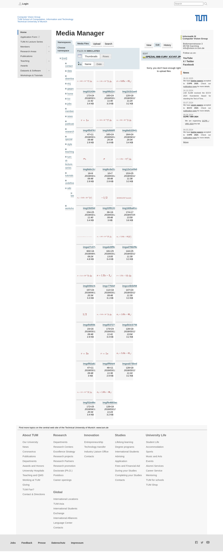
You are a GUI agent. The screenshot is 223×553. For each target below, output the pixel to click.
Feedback (26, 543)
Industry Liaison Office (96, 451)
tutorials (69, 172)
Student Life (152, 442)
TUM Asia (58, 503)
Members (25, 46)
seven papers (197, 105)
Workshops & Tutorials (31, 75)
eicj (69, 83)
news (69, 115)
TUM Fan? (28, 489)
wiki (69, 185)
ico (68, 97)
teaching (69, 149)
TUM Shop (152, 484)
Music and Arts (154, 456)
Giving (25, 484)
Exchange (58, 513)
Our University (30, 442)
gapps (70, 87)
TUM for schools (155, 480)
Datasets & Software (30, 70)
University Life (156, 435)
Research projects (63, 456)
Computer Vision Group (29, 17)
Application (121, 461)
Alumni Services (154, 465)
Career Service (154, 470)
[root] (64, 58)
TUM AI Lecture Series (31, 42)
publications (71, 122)
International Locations (65, 499)
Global (57, 492)
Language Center (62, 523)
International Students (127, 451)
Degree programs (124, 447)
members (69, 110)
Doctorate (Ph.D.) (62, 470)
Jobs (13, 543)
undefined (70, 180)
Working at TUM (31, 480)
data (69, 70)
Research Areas (28, 51)
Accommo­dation (154, 447)
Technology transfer (95, 447)
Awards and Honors (33, 465)
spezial (68, 137)
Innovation (91, 435)
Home (23, 32)
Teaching (24, 61)
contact (68, 65)
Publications (26, 56)
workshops (70, 204)
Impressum (75, 543)
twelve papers (197, 81)
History (166, 45)
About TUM (30, 435)
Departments (29, 461)
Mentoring (151, 475)
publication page (189, 86)
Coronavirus (29, 451)
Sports (149, 451)
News (25, 447)
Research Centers (63, 447)
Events (149, 461)
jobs (69, 102)
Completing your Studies (128, 475)
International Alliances (65, 518)
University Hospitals (33, 470)
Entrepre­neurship (93, 442)
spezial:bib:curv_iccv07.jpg (163, 56)
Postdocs (58, 475)
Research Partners (63, 461)
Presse (40, 543)
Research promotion (64, 465)
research (69, 129)
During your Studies (126, 470)
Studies (120, 435)
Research (60, 435)
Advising (119, 456)
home (70, 92)
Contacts (89, 456)
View (148, 45)
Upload (96, 43)
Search (107, 43)
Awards (24, 65)
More (185, 142)
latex (73, 192)
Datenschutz (56, 543)
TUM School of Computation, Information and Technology (45, 19)
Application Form (28, 37)
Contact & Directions (33, 494)
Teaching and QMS (32, 475)
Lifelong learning (124, 442)
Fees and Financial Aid (127, 465)
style (69, 142)
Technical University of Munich (32, 21)
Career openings (62, 480)
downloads (70, 78)
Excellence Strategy (64, 451)
